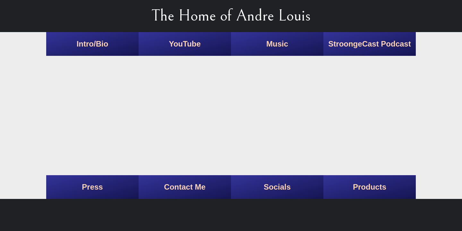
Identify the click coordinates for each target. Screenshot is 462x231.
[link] (92, 44)
